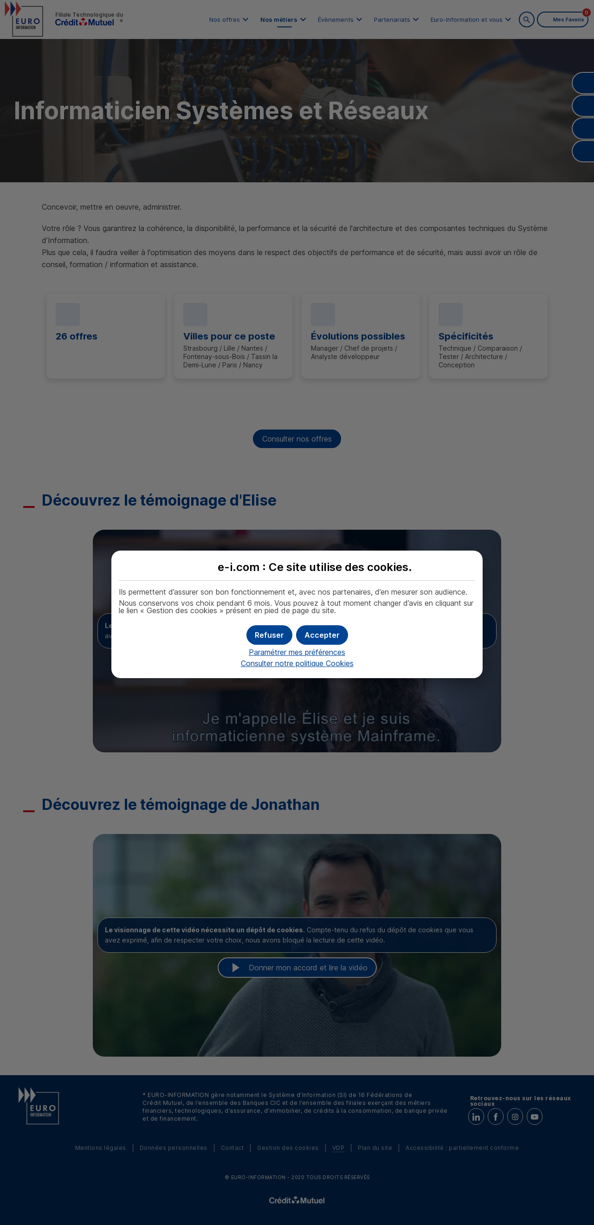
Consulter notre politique (297, 663)
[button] (322, 635)
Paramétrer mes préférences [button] (297, 652)
